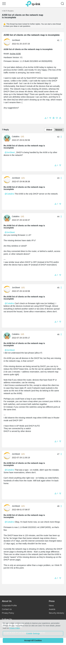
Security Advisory (56, 613)
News (51, 605)
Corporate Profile (9, 605)
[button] (4, 3)
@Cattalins (9, 194)
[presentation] (7, 42)
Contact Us (7, 609)
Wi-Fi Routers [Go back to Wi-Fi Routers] (8, 11)
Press (52, 601)
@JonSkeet (10, 152)
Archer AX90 (15, 54)
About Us (6, 601)
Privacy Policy (8, 613)
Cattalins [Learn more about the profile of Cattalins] (15, 136)
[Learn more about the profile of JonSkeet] (8, 42)
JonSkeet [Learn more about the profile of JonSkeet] (16, 40)
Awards (52, 609)
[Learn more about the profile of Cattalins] (8, 138)
